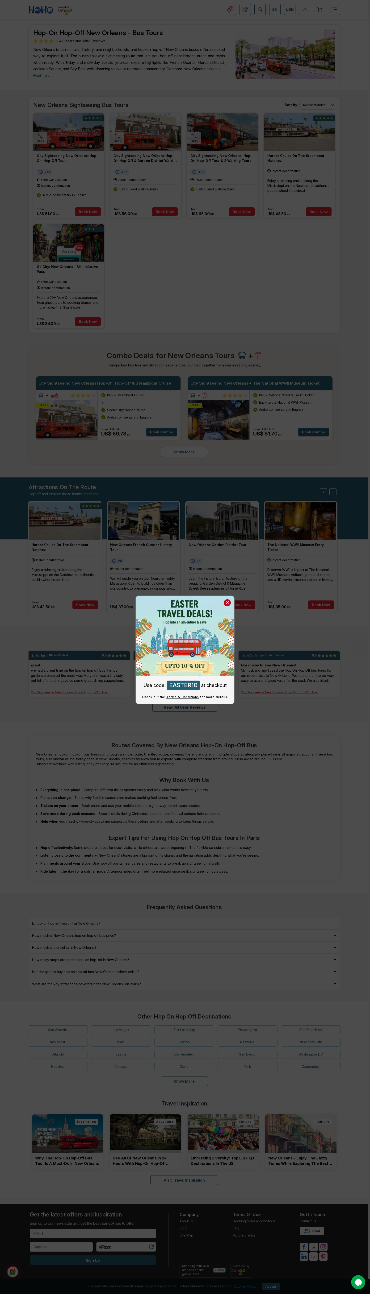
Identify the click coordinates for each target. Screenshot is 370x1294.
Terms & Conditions (182, 697)
